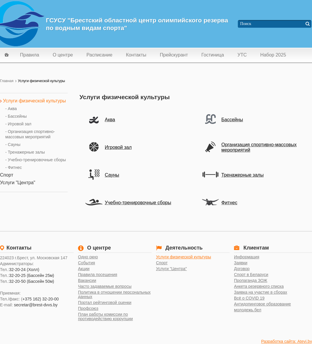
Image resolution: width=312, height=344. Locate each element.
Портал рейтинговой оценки (104, 302)
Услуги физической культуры (183, 257)
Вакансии (87, 280)
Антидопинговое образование (262, 304)
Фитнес (229, 202)
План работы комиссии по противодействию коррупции (105, 316)
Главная (7, 81)
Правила (29, 54)
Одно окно (88, 257)
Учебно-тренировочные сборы (138, 202)
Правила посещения (97, 274)
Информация (246, 257)
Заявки (240, 263)
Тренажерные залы (242, 174)
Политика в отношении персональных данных (114, 294)
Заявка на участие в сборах (260, 292)
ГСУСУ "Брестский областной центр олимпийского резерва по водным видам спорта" (137, 24)
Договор (242, 269)
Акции (83, 269)
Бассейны (232, 119)
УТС (242, 54)
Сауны (112, 174)
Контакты (136, 54)
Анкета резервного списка (259, 286)
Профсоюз (88, 308)
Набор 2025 (273, 54)
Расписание (99, 54)
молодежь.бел (247, 310)
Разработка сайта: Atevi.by (286, 341)
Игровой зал (118, 147)
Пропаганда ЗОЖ (250, 280)
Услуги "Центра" (171, 269)
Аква (110, 119)
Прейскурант (174, 54)
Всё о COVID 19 (249, 298)
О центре (63, 54)
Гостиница (212, 54)
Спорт (161, 263)
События (86, 263)
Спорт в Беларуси (251, 274)
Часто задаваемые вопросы (105, 286)
